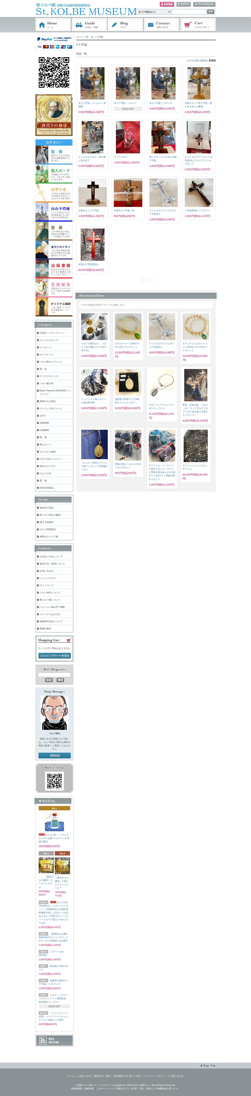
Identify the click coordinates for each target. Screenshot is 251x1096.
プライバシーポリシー (155, 1076)
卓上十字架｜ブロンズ (160, 103)
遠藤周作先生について (51, 621)
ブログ (125, 25)
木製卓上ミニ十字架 (88, 210)
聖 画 (43, 480)
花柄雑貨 (44, 423)
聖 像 (43, 437)
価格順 (203, 60)
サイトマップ (47, 585)
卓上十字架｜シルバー (125, 103)
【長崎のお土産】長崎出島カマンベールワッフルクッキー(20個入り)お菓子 (53, 937)
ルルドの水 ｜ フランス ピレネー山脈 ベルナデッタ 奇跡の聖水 (54, 838)
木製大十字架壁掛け (88, 264)
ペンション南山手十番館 (52, 607)
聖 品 (89, 37)
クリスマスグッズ (49, 376)
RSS (51, 1039)
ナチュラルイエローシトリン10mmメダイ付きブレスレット (195, 347)
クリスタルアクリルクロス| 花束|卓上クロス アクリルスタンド (199, 160)
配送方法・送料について (52, 563)
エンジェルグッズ (49, 340)
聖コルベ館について (50, 599)
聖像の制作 (45, 628)
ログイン (183, 4)
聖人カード (45, 444)
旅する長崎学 (47, 522)
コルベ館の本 (47, 383)
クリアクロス (120, 157)
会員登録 (167, 4)
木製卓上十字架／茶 (124, 210)
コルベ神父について (50, 592)
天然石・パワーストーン (52, 333)
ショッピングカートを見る (54, 656)
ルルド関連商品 (48, 529)
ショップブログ (48, 578)
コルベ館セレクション (51, 361)
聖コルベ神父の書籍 (50, 515)
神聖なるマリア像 (49, 536)
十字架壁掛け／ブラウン (197, 210)
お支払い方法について (51, 556)
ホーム (53, 25)
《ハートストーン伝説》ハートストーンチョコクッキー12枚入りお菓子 (53, 1016)
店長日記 (54, 756)
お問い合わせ (162, 25)
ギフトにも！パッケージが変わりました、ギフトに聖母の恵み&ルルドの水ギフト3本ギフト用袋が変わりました (162, 472)
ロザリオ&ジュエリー (51, 459)
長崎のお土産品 (48, 401)
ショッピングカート (198, 25)
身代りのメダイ (48, 466)
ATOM (54, 1042)
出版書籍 (44, 430)
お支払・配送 (89, 25)
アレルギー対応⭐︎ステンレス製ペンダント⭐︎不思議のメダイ (94, 466)
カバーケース (47, 354)
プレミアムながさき (50, 614)
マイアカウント (204, 4)
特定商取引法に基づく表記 (127, 1076)
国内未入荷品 (47, 507)
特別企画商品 (47, 487)
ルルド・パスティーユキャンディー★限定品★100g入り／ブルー (53, 998)
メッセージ (45, 347)
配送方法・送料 (102, 1076)
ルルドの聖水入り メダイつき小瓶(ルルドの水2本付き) (93, 347)
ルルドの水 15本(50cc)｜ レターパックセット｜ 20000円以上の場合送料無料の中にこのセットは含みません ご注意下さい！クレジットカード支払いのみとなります (54, 912)
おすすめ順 (192, 60)
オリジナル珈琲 (48, 451)
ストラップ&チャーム (51, 408)
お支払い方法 (84, 1076)
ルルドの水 (45, 473)
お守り (43, 415)
